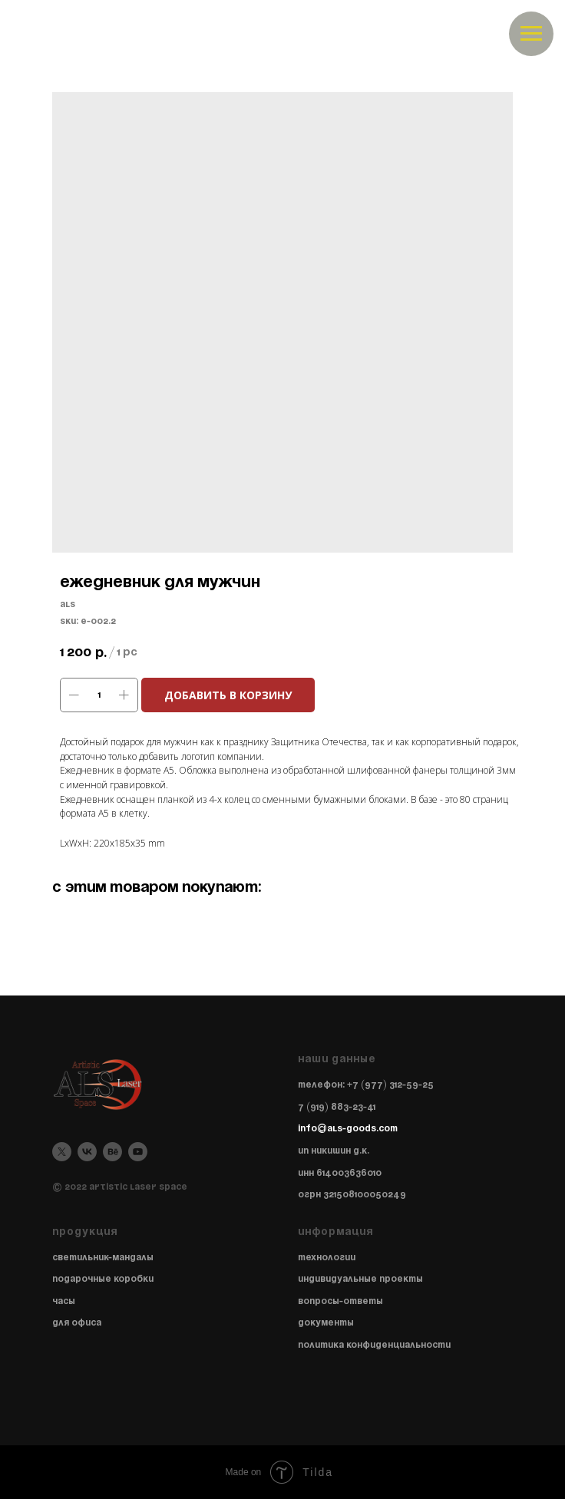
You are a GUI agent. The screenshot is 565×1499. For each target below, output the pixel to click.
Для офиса (76, 1323)
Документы (326, 1323)
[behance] (112, 1151)
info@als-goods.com (348, 1128)
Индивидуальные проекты (360, 1279)
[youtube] (137, 1151)
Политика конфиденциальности (374, 1345)
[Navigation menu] (531, 33)
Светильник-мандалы (103, 1257)
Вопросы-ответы (340, 1301)
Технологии (326, 1257)
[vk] (87, 1151)
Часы (63, 1301)
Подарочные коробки (103, 1279)
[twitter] (61, 1151)
